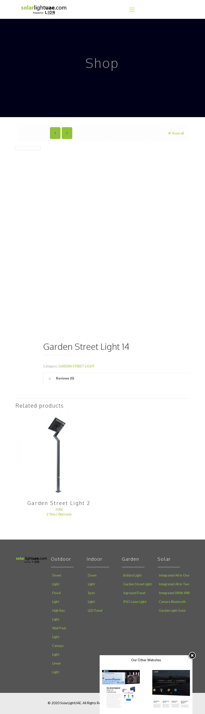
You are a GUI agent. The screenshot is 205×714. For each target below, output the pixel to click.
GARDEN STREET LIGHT (76, 366)
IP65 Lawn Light (134, 602)
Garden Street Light (137, 584)
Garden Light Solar (172, 610)
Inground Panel (134, 593)
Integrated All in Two (174, 584)
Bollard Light (132, 575)
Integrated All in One (174, 575)
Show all (175, 133)
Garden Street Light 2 (59, 503)
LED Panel (95, 610)
